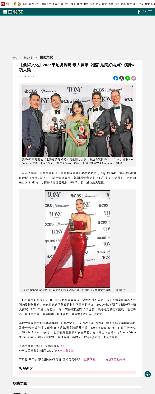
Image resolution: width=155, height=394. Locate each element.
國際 (79, 4)
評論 (141, 4)
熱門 (31, 4)
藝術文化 (46, 57)
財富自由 (46, 4)
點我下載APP (92, 359)
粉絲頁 (61, 346)
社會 (61, 4)
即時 (25, 4)
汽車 (117, 4)
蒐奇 (92, 4)
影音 (98, 4)
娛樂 (110, 4)
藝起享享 (27, 57)
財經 (104, 4)
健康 (73, 4)
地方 (85, 4)
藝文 (147, 4)
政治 (37, 4)
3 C (135, 4)
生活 (67, 4)
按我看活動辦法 (115, 359)
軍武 (54, 4)
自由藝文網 (67, 350)
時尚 (123, 4)
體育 (129, 4)
